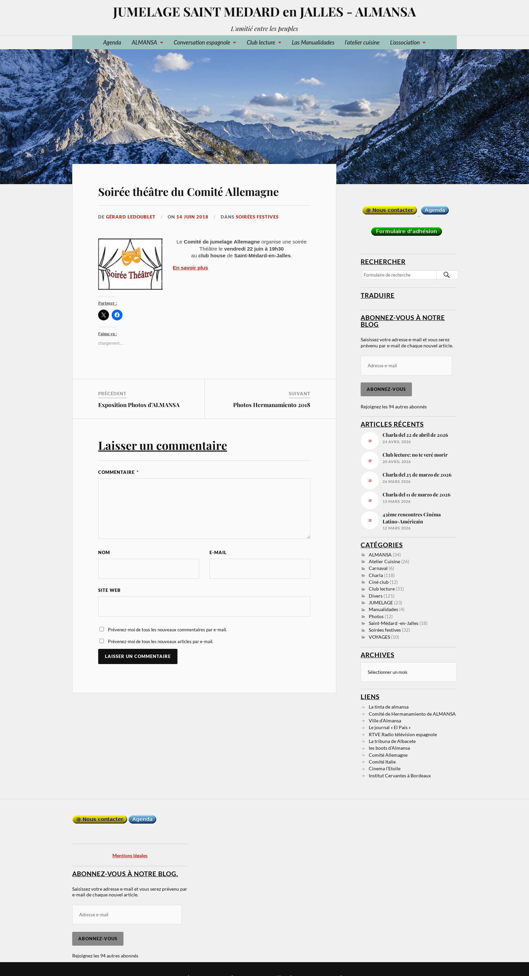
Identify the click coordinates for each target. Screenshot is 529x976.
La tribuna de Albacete (392, 741)
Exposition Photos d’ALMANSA (138, 404)
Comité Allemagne (388, 754)
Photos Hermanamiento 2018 (271, 404)
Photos (376, 616)
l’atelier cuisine (362, 42)
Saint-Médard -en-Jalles (393, 623)
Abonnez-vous (386, 389)
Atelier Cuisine (384, 561)
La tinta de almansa (389, 706)
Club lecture (261, 42)
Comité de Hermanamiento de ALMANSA (412, 713)
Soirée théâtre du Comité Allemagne (188, 191)
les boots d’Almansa (389, 747)
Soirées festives (257, 217)
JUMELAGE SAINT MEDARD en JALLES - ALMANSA (264, 11)
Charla (376, 575)
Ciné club (379, 582)
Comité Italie (382, 761)
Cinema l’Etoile (384, 768)
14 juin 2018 (192, 217)
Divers (376, 596)
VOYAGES (379, 637)
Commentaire (118, 472)
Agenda (112, 42)
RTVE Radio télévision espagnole (403, 734)
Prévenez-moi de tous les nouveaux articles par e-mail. (160, 641)
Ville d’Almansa (385, 720)
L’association (405, 42)
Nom (104, 552)
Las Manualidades (313, 42)
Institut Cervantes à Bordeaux (400, 775)
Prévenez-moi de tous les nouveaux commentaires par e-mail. (167, 630)
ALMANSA (144, 42)
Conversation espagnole (202, 42)
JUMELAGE (381, 602)
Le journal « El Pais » (390, 727)
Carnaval (378, 568)
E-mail (218, 552)
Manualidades (383, 609)
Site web (109, 590)
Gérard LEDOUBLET (131, 217)
